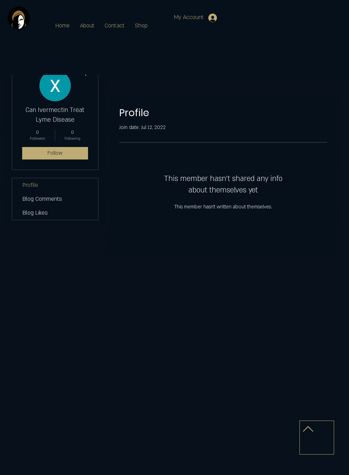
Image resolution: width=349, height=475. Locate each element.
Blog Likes (35, 213)
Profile (30, 185)
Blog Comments (42, 199)
